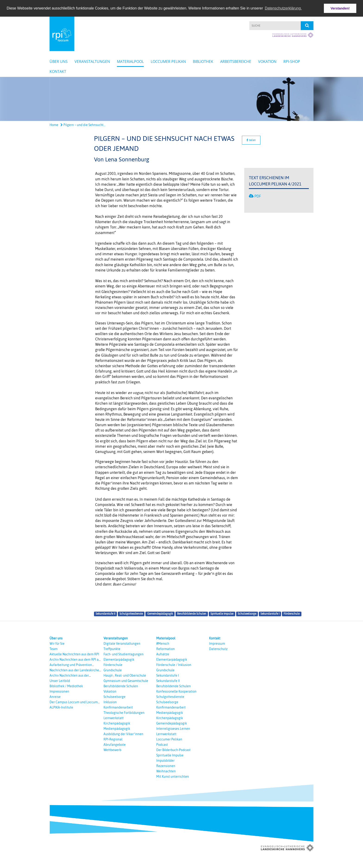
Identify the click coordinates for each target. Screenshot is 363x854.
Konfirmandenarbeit (118, 707)
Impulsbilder (165, 760)
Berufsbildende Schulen (191, 613)
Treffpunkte (111, 649)
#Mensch (162, 643)
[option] (181, 99)
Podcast (162, 744)
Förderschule (292, 613)
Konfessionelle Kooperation (176, 691)
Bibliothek (203, 61)
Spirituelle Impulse (221, 613)
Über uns (59, 61)
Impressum (217, 643)
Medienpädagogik (116, 728)
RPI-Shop (291, 61)
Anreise (55, 696)
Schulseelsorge (247, 613)
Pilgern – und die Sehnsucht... (83, 125)
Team (54, 649)
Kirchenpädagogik (116, 723)
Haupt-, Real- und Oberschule (124, 675)
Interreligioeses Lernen (173, 728)
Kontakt (58, 71)
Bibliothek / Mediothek (66, 686)
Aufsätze (162, 654)
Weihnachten (166, 771)
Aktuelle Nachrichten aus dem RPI (74, 654)
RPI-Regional (112, 739)
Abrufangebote (114, 744)
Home (54, 125)
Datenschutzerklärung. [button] (283, 8)
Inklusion (110, 702)
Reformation (165, 649)
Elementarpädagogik (118, 659)
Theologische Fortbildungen (123, 712)
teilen (251, 140)
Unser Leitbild (60, 680)
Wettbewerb (112, 750)
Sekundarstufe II (105, 613)
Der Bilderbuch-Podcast (173, 750)
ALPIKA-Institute (61, 707)
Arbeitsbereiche (235, 61)
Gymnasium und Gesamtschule (125, 680)
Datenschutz (218, 649)
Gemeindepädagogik (160, 613)
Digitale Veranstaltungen (121, 643)
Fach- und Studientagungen (123, 654)
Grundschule (112, 670)
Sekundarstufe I (269, 613)
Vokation (267, 61)
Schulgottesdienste (131, 613)
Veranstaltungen (92, 61)
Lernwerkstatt (113, 718)
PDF (257, 196)
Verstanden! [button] (340, 8)
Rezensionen (165, 766)
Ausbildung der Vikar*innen (123, 734)
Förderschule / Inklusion (173, 664)
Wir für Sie (57, 643)
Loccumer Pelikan (168, 61)
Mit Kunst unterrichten (172, 776)
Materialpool (130, 61)
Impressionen (59, 691)
